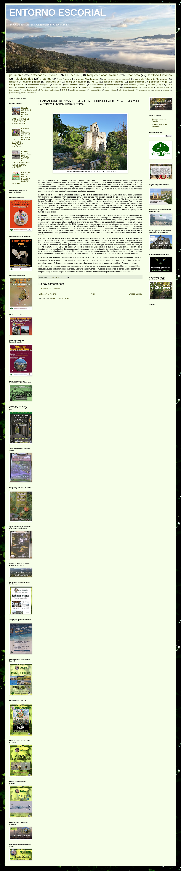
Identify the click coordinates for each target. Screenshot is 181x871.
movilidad (151, 85)
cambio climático (49, 87)
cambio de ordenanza (78, 90)
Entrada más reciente (48, 294)
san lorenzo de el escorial (117, 79)
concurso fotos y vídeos (134, 85)
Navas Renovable (144, 90)
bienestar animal (163, 87)
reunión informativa (27, 93)
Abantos (45, 78)
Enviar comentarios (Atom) (61, 298)
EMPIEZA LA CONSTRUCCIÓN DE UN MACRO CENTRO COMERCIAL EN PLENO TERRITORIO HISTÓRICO (21, 138)
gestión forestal (136, 82)
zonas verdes (147, 87)
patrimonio (16, 75)
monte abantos (70, 85)
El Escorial (72, 75)
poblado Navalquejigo (87, 79)
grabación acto (53, 82)
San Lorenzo (32, 87)
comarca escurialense (68, 87)
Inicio (92, 294)
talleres (135, 87)
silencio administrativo (127, 90)
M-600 (95, 82)
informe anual (14, 90)
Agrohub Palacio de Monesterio (151, 79)
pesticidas (166, 90)
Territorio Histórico (159, 75)
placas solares (14, 93)
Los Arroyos (65, 79)
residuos (13, 82)
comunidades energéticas (38, 85)
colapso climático (113, 85)
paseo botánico (110, 90)
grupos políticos (95, 90)
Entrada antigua (135, 294)
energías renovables (76, 82)
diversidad (156, 90)
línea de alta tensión (30, 90)
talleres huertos (96, 85)
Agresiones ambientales (50, 90)
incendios (57, 85)
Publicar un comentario (50, 289)
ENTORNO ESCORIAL (57, 12)
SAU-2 (64, 90)
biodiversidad (24, 78)
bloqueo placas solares (102, 75)
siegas (126, 87)
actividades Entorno (44, 75)
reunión (21, 87)
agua (161, 85)
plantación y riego (158, 82)
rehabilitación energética (91, 87)
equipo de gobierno (113, 82)
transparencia (16, 84)
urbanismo (133, 75)
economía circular (112, 87)
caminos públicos (31, 82)
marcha (83, 85)
